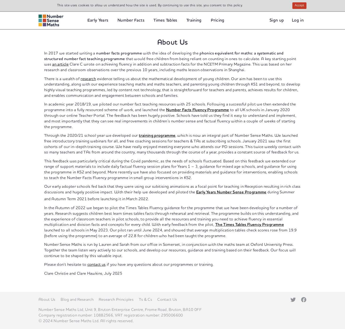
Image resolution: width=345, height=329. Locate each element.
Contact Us (167, 299)
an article (60, 64)
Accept (300, 6)
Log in (298, 20)
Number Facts (131, 20)
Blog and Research (77, 299)
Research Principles (116, 299)
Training (194, 20)
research (88, 79)
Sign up (277, 20)
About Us (47, 299)
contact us (96, 264)
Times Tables (165, 20)
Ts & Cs (145, 299)
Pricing (217, 20)
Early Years (97, 20)
